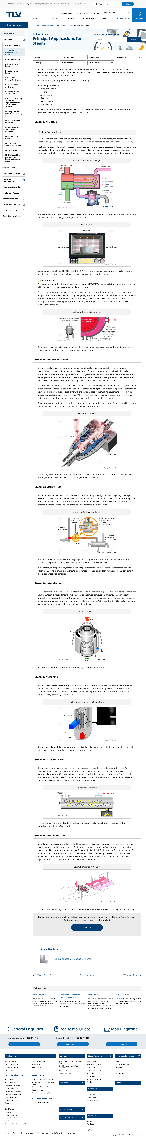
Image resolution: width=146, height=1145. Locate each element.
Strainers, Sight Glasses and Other (16, 1124)
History (117, 1070)
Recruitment (119, 1073)
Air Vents (8, 1112)
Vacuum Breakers (11, 1115)
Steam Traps (9, 1079)
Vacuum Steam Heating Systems (73, 958)
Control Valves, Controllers (14, 1094)
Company (118, 1067)
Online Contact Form (94, 1094)
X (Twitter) (90, 1130)
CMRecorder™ (92, 1076)
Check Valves (9, 1109)
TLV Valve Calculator (94, 1079)
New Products (36, 1064)
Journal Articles (122, 994)
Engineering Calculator (95, 1070)
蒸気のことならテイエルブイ (13, 14)
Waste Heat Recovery (12, 1088)
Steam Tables (93, 994)
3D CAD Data (36, 1067)
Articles (89, 1082)
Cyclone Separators (11, 1100)
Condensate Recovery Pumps (42, 1087)
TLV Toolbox (91, 1073)
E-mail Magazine (39, 994)
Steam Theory (92, 1061)
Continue (127, 4)
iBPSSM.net (63, 1071)
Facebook (90, 1124)
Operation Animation (12, 1067)
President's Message (122, 1064)
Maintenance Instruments (40, 1102)
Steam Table (91, 1067)
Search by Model (10, 1061)
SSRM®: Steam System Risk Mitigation (68, 1067)
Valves (7, 1106)
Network (118, 1061)
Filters (7, 1103)
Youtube (90, 1127)
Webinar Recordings (94, 1064)
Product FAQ (9, 1070)
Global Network (92, 1100)
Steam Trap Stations (12, 1082)
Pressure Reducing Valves (13, 1091)
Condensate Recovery (12, 1085)
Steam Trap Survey (65, 1074)
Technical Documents (39, 1061)
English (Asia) (109, 12)
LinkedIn (90, 1121)
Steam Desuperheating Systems (43, 1093)
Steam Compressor (38, 1090)
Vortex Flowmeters (11, 1097)
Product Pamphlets (11, 1064)
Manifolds (8, 1121)
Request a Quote (92, 1097)
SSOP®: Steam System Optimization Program (71, 1062)
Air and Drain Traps (11, 1118)
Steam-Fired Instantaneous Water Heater (43, 1083)
